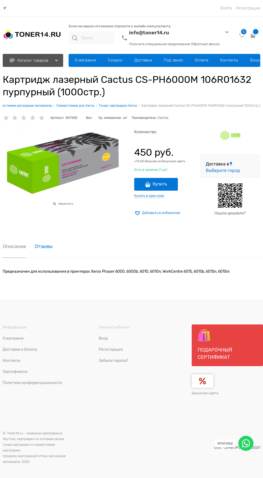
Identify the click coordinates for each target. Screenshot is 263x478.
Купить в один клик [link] (149, 196)
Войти (226, 8)
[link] (6, 8)
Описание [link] (14, 246)
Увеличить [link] (65, 203)
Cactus (163, 118)
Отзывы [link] (44, 246)
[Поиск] (75, 37)
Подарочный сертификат (215, 344)
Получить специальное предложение (159, 44)
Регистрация (248, 8)
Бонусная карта (205, 393)
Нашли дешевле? (230, 213)
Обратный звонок (205, 44)
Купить (160, 184)
